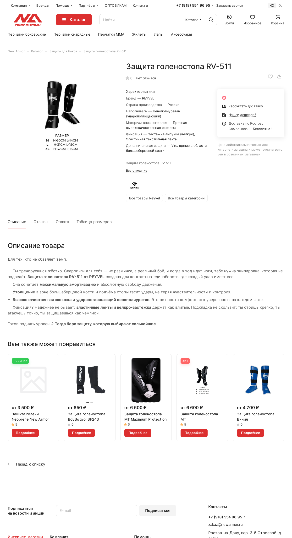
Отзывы (40, 221)
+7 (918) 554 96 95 (193, 5)
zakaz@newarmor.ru (225, 524)
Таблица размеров (94, 221)
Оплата (62, 221)
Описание (17, 221)
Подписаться (157, 510)
